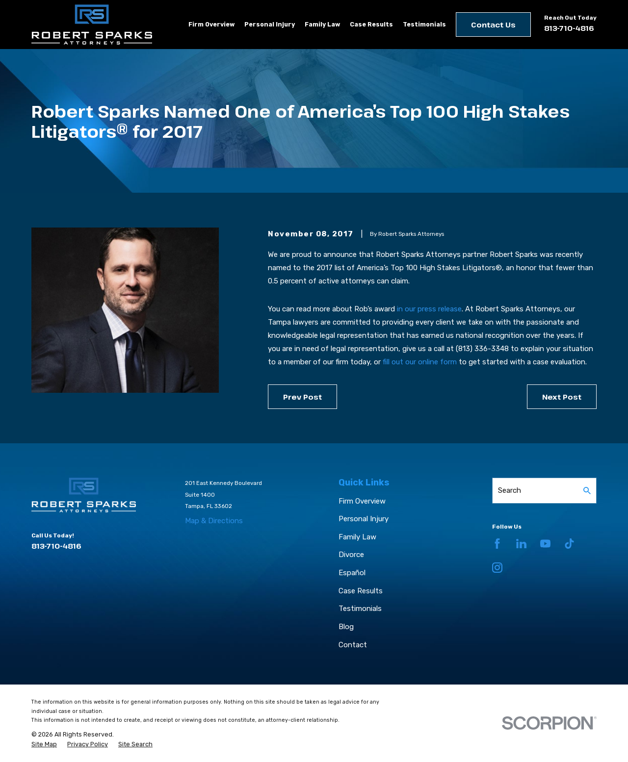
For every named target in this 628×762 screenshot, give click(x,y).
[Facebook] (497, 543)
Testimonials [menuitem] (424, 24)
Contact (353, 644)
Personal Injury (364, 518)
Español (352, 572)
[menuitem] (44, 744)
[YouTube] (545, 543)
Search (509, 490)
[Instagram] (497, 567)
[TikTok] (569, 543)
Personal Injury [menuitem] (269, 24)
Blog (346, 626)
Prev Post (302, 397)
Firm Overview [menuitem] (211, 24)
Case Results (361, 590)
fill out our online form (420, 361)
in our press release (429, 309)
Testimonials (360, 608)
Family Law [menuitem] (322, 24)
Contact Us (493, 24)
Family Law (357, 537)
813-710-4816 (569, 28)
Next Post (561, 397)
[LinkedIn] (521, 543)
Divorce (351, 554)
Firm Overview (362, 501)
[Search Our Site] (587, 490)
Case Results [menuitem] (371, 24)
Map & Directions (214, 520)
